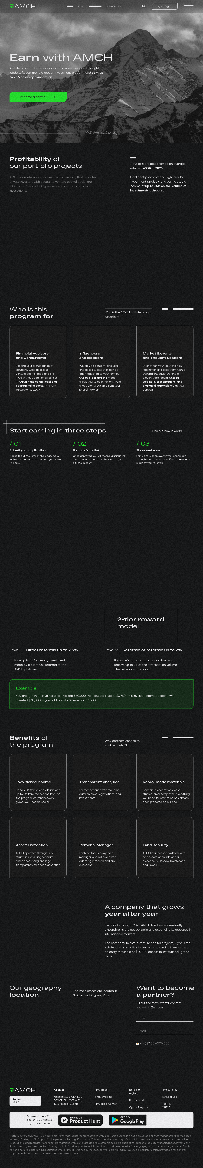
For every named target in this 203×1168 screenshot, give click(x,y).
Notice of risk (137, 1100)
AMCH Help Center (106, 1104)
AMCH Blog (101, 1090)
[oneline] (164, 1018)
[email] (164, 1031)
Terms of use (169, 1097)
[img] (94, 6)
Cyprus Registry (138, 1107)
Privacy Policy (169, 1090)
